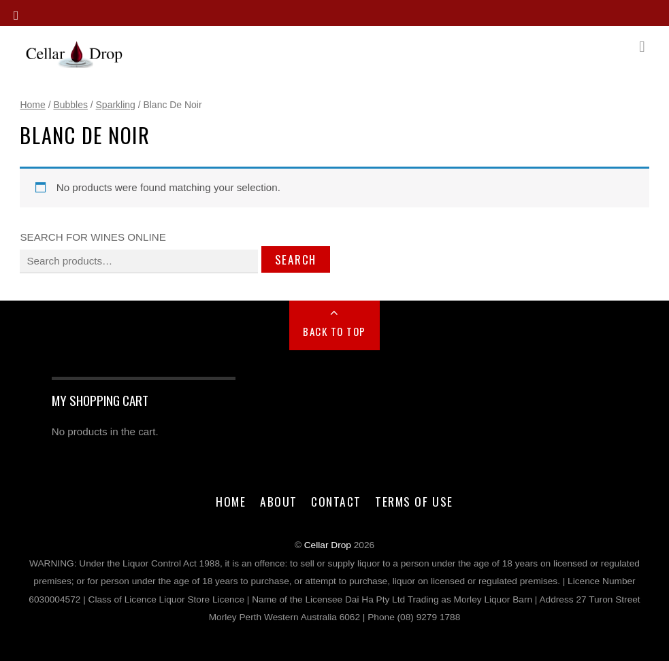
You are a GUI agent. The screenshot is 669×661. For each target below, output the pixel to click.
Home (32, 104)
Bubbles (70, 104)
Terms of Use (414, 501)
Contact (336, 501)
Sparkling (115, 104)
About (278, 501)
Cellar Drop (327, 545)
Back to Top (334, 331)
